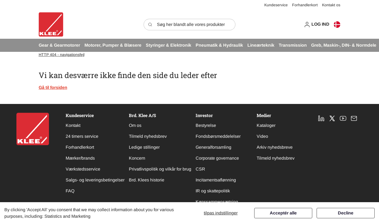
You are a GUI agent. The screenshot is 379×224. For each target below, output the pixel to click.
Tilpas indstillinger (221, 213)
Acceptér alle (283, 213)
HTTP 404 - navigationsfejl (61, 54)
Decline (345, 213)
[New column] (32, 129)
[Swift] (51, 24)
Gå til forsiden (53, 87)
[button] (317, 24)
